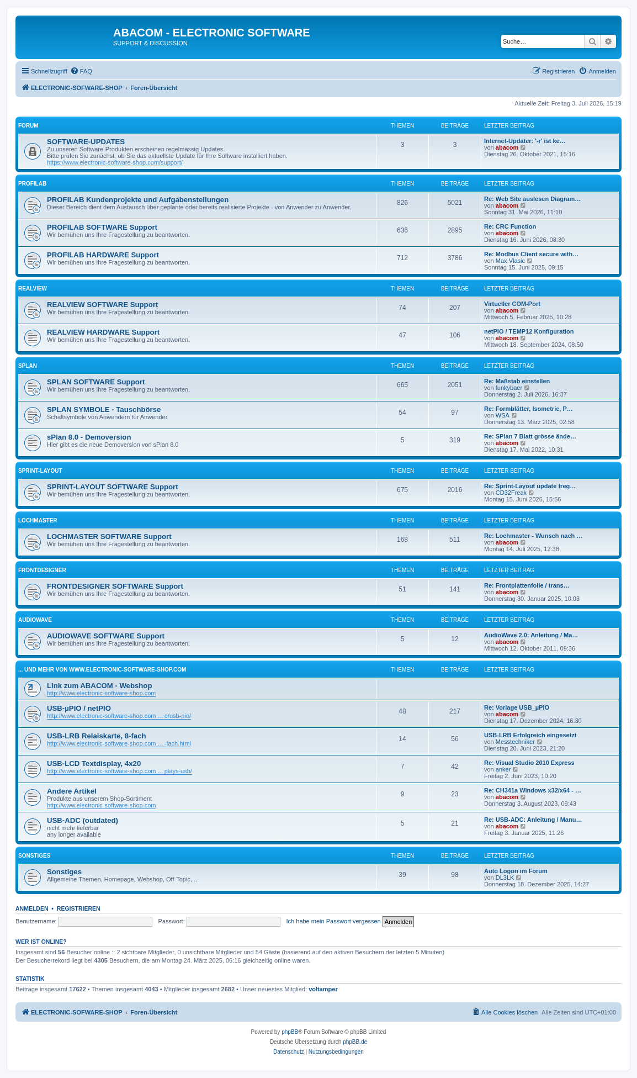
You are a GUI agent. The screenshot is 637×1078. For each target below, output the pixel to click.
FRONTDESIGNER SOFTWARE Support (115, 586)
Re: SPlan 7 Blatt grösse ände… (530, 436)
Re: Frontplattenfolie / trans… (527, 585)
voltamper (323, 989)
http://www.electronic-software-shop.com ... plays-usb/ (119, 771)
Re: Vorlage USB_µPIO (516, 707)
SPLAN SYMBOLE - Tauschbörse (104, 409)
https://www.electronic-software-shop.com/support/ (115, 162)
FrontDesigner (42, 570)
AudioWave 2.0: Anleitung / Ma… (531, 635)
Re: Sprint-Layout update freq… (530, 486)
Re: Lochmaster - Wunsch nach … (533, 535)
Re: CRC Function (510, 226)
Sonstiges (34, 856)
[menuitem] (81, 71)
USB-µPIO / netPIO (79, 708)
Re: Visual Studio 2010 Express (529, 762)
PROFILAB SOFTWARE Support (102, 227)
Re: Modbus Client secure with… (531, 254)
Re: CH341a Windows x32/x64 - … (532, 790)
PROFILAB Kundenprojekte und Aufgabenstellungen (138, 199)
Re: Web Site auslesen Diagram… (532, 198)
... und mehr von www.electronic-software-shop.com (102, 670)
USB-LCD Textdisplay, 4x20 (94, 763)
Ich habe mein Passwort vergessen (333, 921)
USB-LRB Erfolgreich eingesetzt (530, 735)
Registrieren (78, 908)
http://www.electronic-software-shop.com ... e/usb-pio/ (119, 715)
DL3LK (505, 877)
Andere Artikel (72, 791)
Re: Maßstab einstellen (517, 381)
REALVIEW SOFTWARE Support (102, 304)
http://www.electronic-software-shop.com (101, 693)
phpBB (290, 1032)
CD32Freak (511, 492)
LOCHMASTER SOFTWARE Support (109, 536)
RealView (32, 289)
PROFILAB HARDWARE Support (103, 255)
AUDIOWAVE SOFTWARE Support (105, 636)
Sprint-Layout (40, 471)
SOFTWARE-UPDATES (86, 142)
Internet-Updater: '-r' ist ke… (525, 141)
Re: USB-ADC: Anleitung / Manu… (533, 819)
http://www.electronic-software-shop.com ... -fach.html (119, 743)
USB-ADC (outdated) (82, 820)
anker (503, 769)
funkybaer (509, 387)
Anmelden (32, 908)
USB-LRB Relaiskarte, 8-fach (96, 736)
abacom (507, 147)
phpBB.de (355, 1042)
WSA (502, 415)
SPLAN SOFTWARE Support (96, 382)
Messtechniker (515, 741)
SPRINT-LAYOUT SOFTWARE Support (112, 487)
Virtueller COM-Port (512, 303)
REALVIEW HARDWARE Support (103, 332)
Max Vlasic (510, 260)
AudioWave (35, 620)
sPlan (27, 366)
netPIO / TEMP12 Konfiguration (529, 331)
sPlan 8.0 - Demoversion (89, 437)
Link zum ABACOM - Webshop (99, 685)
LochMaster (37, 520)
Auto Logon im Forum (516, 871)
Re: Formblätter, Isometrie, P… (528, 408)
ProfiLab (32, 184)
